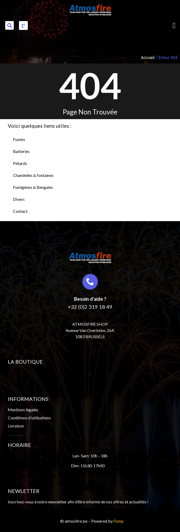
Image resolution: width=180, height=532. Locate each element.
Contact (20, 211)
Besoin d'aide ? (90, 299)
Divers (19, 199)
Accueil (148, 57)
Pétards (20, 163)
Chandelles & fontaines (33, 175)
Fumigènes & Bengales (33, 187)
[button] (9, 25)
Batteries (21, 151)
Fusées (19, 139)
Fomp (119, 520)
